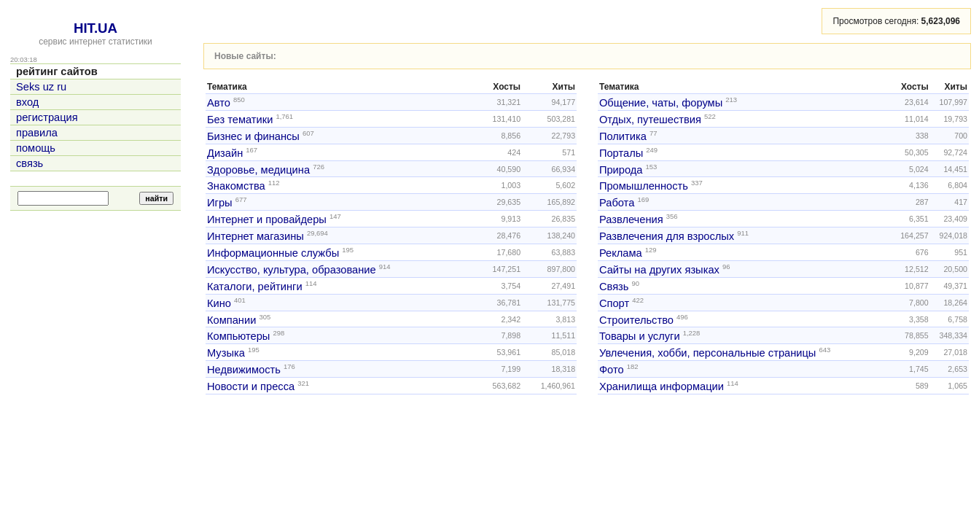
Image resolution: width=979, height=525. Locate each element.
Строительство (636, 319)
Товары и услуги (639, 336)
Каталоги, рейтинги (255, 286)
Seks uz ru (41, 87)
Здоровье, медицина (258, 169)
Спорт (614, 303)
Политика (623, 136)
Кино (219, 303)
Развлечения (631, 219)
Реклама (620, 253)
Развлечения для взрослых (666, 236)
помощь (35, 148)
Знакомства (236, 186)
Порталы (621, 153)
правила (37, 133)
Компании (231, 319)
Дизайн (225, 153)
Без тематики (240, 119)
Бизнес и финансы (253, 136)
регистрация (47, 117)
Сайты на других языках (659, 270)
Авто (218, 103)
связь (29, 163)
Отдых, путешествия (650, 119)
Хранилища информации (661, 386)
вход (27, 102)
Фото (611, 370)
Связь (614, 286)
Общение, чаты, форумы (660, 103)
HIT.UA (95, 28)
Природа (621, 169)
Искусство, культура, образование (291, 270)
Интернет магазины (255, 236)
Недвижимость (244, 370)
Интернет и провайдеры (267, 219)
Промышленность (643, 186)
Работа (616, 203)
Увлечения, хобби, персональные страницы (707, 353)
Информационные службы (273, 253)
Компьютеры (238, 336)
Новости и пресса (251, 386)
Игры (220, 203)
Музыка (226, 353)
